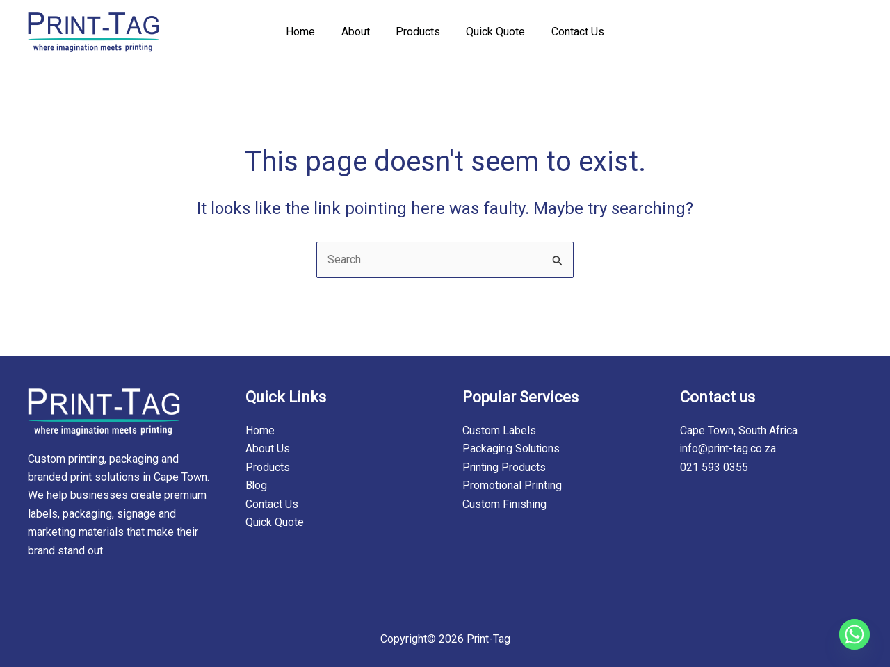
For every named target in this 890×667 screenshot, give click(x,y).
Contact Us (570, 31)
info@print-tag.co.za (728, 449)
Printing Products (504, 467)
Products (418, 31)
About (359, 31)
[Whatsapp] (854, 634)
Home (308, 31)
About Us (267, 449)
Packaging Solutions (512, 449)
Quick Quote (491, 31)
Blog (256, 485)
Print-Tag (488, 638)
